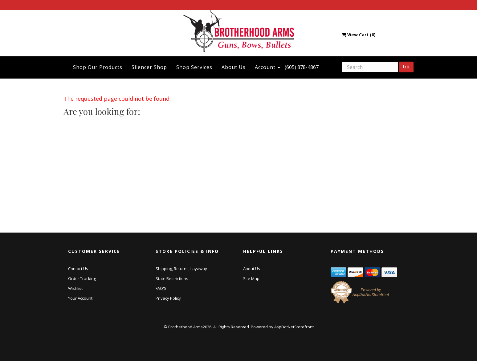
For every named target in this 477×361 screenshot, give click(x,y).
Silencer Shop (149, 67)
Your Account (80, 298)
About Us (234, 67)
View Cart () (358, 35)
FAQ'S (161, 288)
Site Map (251, 278)
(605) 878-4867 (302, 67)
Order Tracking (82, 278)
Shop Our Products (97, 67)
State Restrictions (172, 278)
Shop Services (194, 67)
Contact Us (78, 268)
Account (267, 67)
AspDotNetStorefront (294, 327)
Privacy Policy (168, 298)
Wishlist (75, 288)
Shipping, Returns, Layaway (181, 268)
